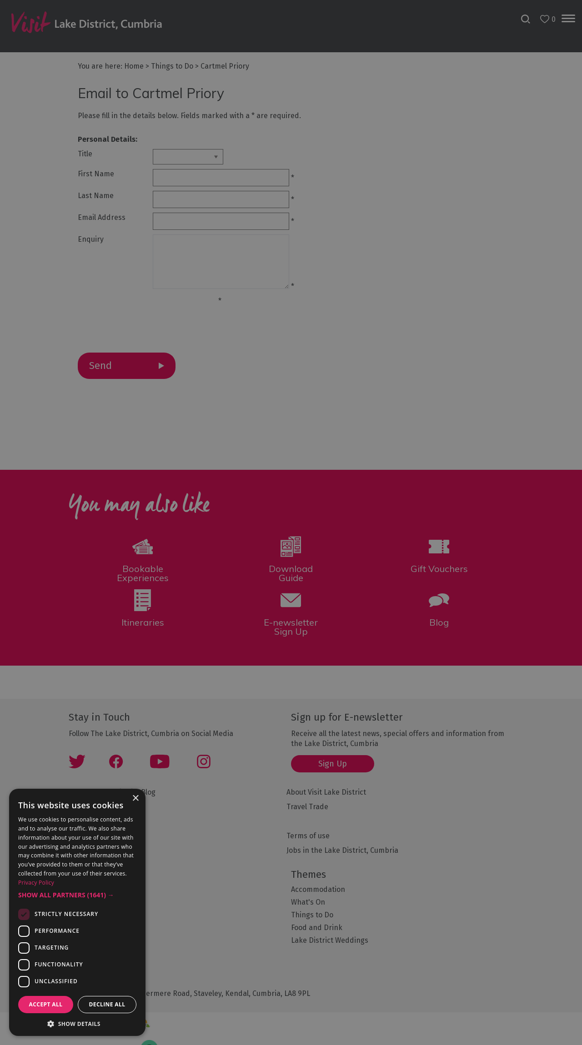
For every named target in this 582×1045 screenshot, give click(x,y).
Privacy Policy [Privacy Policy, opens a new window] (36, 882)
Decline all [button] (107, 1004)
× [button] (135, 798)
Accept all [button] (46, 1004)
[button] (77, 895)
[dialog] (291, 522)
